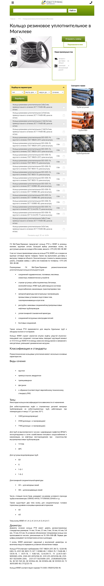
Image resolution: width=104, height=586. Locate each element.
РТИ (19, 19)
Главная (12, 19)
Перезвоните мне (75, 44)
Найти (72, 10)
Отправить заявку (73, 39)
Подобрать (19, 98)
